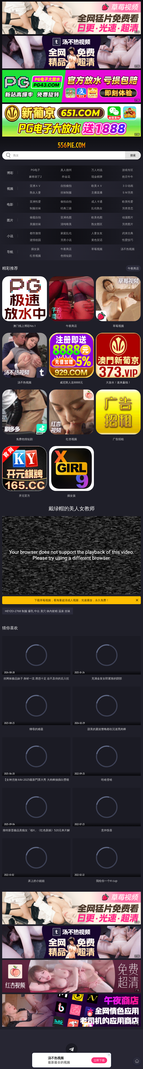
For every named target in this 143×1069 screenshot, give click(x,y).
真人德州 (66, 170)
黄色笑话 (96, 240)
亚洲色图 (66, 217)
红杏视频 (35, 256)
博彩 (10, 173)
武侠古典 (127, 233)
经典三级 (66, 208)
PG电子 (35, 170)
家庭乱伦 (66, 233)
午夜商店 (66, 249)
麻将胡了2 (35, 176)
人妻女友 (96, 233)
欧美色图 (96, 217)
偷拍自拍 (66, 201)
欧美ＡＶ (96, 186)
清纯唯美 (66, 224)
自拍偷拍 (66, 186)
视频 (10, 188)
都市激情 (35, 233)
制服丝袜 (35, 208)
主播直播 (96, 192)
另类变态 (127, 208)
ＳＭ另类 (127, 192)
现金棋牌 (96, 176)
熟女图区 (96, 224)
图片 (10, 220)
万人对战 (96, 170)
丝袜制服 (66, 192)
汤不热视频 (128, 249)
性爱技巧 (127, 240)
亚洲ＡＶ (35, 186)
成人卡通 (96, 201)
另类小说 (66, 240)
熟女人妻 (35, 192)
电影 (10, 204)
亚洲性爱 (35, 201)
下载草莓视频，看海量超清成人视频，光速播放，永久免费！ (86, 600)
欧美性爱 (127, 201)
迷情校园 (35, 240)
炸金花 (66, 176)
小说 (10, 236)
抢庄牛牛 (127, 176)
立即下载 (99, 1060)
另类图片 (127, 224)
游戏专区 (127, 170)
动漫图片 (127, 217)
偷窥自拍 (35, 217)
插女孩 (35, 249)
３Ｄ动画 (127, 186)
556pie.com (71, 145)
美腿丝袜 (35, 224)
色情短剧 (66, 256)
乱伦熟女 (96, 208)
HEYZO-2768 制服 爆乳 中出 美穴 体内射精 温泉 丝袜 (37, 611)
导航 (10, 252)
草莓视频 (96, 249)
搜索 (133, 155)
